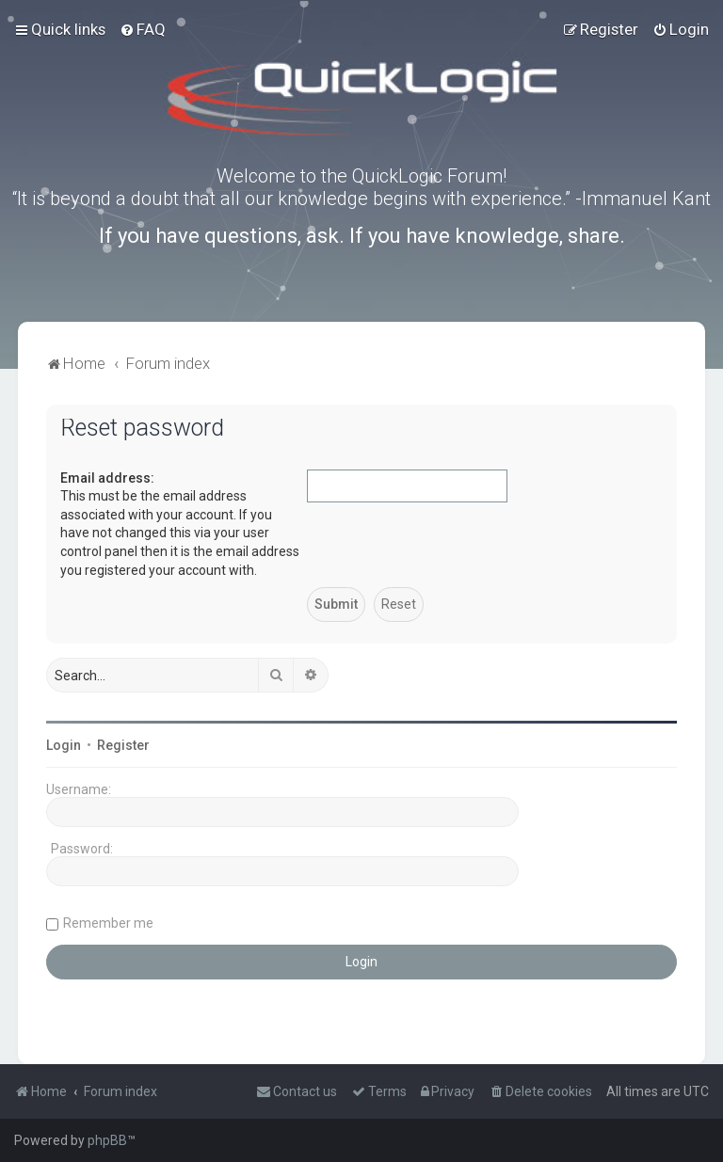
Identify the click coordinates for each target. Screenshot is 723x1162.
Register (123, 745)
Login (63, 745)
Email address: (107, 477)
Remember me (108, 923)
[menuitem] (143, 29)
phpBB (107, 1140)
